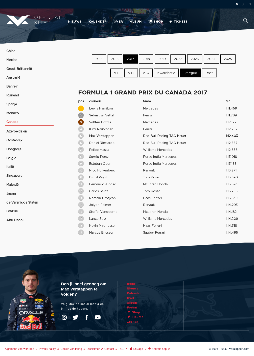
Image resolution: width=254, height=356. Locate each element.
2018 (146, 59)
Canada (12, 122)
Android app (157, 348)
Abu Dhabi (14, 220)
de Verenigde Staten (22, 202)
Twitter (75, 317)
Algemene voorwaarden (19, 348)
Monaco (12, 113)
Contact (109, 348)
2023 (195, 59)
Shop (156, 21)
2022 (178, 59)
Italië (10, 166)
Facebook (86, 317)
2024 (211, 59)
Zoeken (245, 20)
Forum (132, 307)
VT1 (116, 73)
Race (209, 73)
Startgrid (190, 73)
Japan (11, 193)
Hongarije (13, 149)
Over (118, 21)
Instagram (64, 317)
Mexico (11, 60)
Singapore (14, 175)
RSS (121, 348)
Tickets (178, 21)
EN (248, 4)
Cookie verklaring (71, 348)
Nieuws (75, 21)
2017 (130, 59)
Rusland (12, 95)
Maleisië (12, 184)
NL (238, 4)
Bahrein (12, 86)
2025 (228, 59)
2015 (99, 59)
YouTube (97, 317)
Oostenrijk (14, 140)
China (10, 51)
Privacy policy (47, 348)
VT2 (131, 73)
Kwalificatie (166, 73)
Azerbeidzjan (16, 131)
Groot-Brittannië (19, 68)
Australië (13, 77)
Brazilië (12, 211)
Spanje (11, 104)
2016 (114, 59)
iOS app (136, 348)
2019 (162, 59)
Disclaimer (93, 348)
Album (136, 21)
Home (131, 283)
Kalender (98, 21)
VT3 (146, 73)
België (11, 158)
